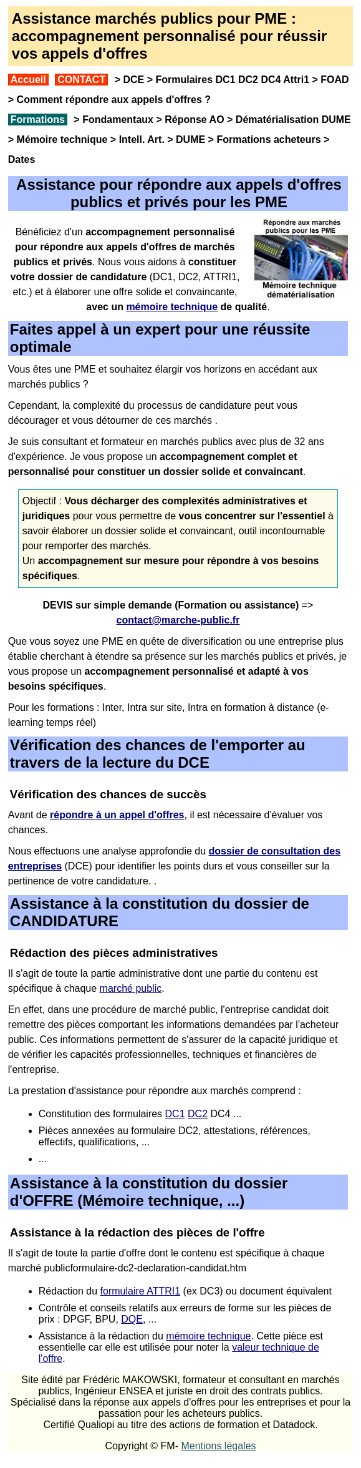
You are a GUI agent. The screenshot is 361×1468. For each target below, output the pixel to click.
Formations (38, 119)
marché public (131, 988)
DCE (133, 79)
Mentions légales (218, 1446)
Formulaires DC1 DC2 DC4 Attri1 (232, 79)
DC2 (198, 1113)
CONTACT (81, 79)
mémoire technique (208, 1336)
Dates (22, 159)
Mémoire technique (62, 139)
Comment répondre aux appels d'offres (109, 99)
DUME (190, 139)
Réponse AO (194, 119)
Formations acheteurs (268, 139)
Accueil (28, 79)
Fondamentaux (116, 119)
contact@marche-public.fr (178, 620)
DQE (132, 1319)
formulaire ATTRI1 (140, 1291)
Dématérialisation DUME (293, 119)
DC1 (175, 1113)
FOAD (334, 79)
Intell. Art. (142, 139)
